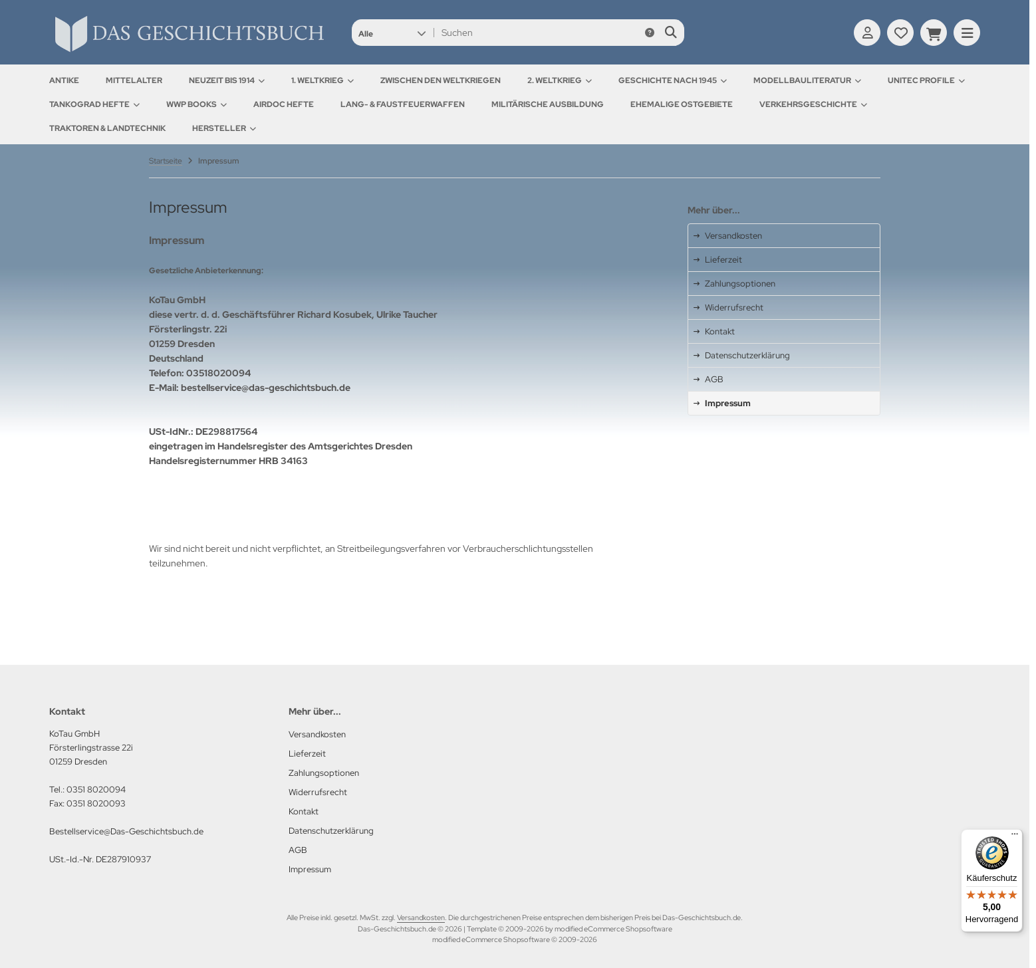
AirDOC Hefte (283, 104)
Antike (64, 80)
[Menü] (1015, 837)
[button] (392, 32)
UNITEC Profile (926, 80)
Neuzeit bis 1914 (227, 80)
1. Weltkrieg (322, 80)
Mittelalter (134, 80)
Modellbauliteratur (807, 80)
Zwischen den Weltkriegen (440, 80)
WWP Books (196, 104)
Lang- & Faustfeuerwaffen (402, 104)
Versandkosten (421, 917)
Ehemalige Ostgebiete (681, 104)
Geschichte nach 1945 (672, 80)
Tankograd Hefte (94, 104)
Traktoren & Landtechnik (107, 128)
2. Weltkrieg (559, 80)
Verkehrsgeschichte (813, 104)
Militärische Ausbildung (547, 104)
